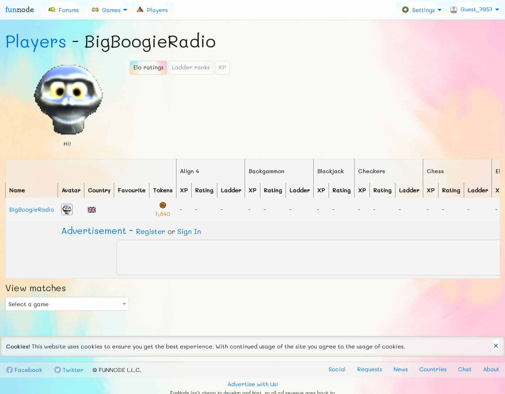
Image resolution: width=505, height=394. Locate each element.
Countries (433, 369)
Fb (24, 369)
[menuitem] (63, 9)
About (491, 369)
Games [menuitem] (106, 9)
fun (19, 9)
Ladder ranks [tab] (191, 67)
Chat (465, 369)
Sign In (189, 231)
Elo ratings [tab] (148, 67)
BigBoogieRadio (31, 209)
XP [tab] (222, 67)
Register (150, 231)
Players (36, 41)
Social (337, 369)
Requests (369, 369)
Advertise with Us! (252, 384)
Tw (69, 369)
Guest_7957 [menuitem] (472, 9)
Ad (93, 230)
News (401, 369)
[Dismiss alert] (496, 345)
